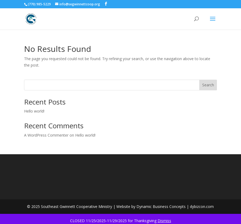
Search (208, 84)
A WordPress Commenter (46, 135)
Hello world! (34, 111)
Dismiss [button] (164, 220)
